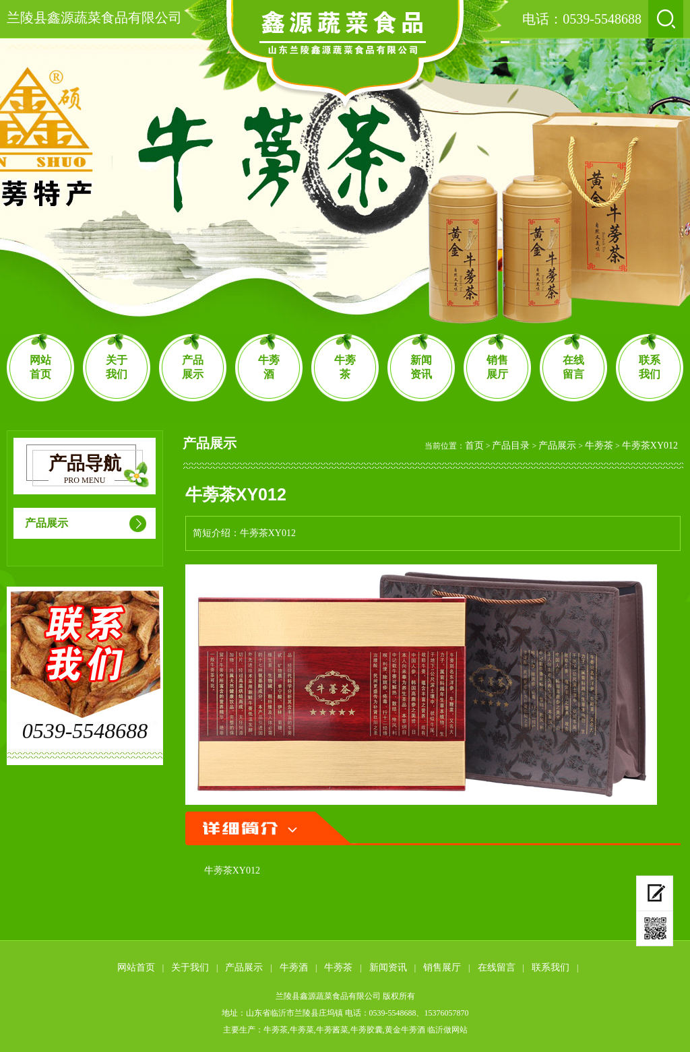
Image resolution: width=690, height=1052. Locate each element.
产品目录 (511, 445)
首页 (474, 445)
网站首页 (40, 367)
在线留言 (573, 367)
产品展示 (192, 367)
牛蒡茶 (345, 367)
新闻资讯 (421, 367)
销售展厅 (497, 367)
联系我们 (649, 367)
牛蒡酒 (269, 367)
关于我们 (116, 367)
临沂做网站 (447, 1029)
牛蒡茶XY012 (650, 445)
